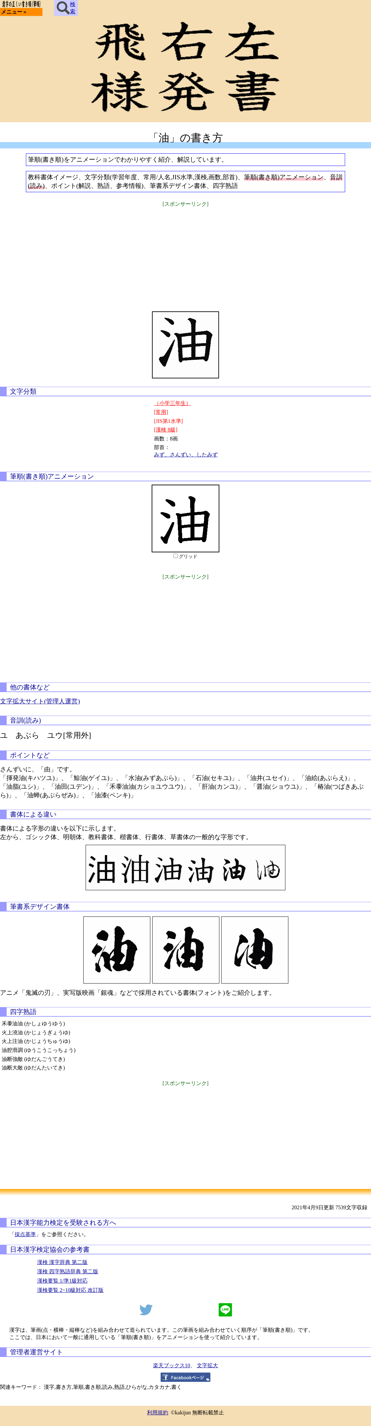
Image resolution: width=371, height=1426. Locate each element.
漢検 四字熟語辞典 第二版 (67, 1271)
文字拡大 (207, 1365)
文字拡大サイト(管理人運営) (40, 701)
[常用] (161, 412)
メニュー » (13, 12)
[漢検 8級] (166, 430)
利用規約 (157, 1412)
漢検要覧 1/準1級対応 (62, 1281)
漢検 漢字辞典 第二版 (62, 1262)
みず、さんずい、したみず (186, 454)
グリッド (188, 556)
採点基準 (25, 1234)
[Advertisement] (185, 254)
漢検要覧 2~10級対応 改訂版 (70, 1290)
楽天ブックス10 (171, 1365)
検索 (66, 8)
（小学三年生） (172, 403)
